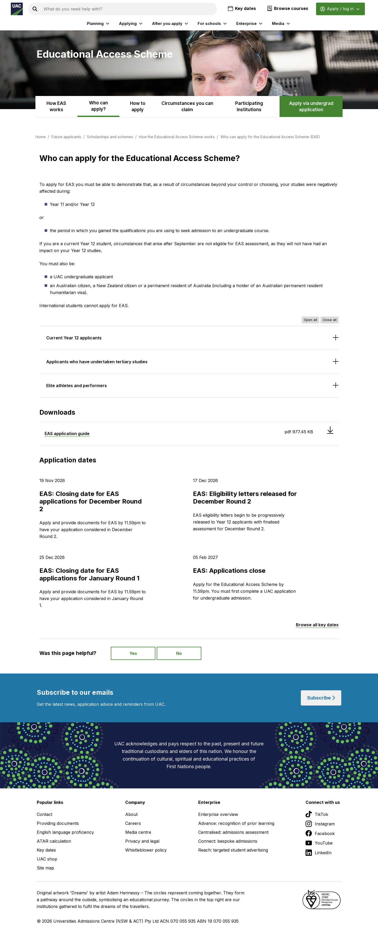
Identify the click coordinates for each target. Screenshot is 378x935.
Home (40, 137)
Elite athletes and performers (76, 385)
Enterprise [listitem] (250, 23)
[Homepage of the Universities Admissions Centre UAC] (16, 9)
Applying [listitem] (131, 23)
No (179, 653)
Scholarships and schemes (110, 137)
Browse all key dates (317, 624)
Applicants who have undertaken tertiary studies (97, 361)
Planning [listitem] (99, 23)
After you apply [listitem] (171, 23)
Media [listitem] (281, 23)
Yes (133, 653)
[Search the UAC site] (129, 9)
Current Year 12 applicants (74, 337)
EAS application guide (67, 433)
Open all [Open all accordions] (310, 320)
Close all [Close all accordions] (330, 320)
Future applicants (66, 137)
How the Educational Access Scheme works (177, 137)
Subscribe (321, 698)
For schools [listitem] (213, 23)
